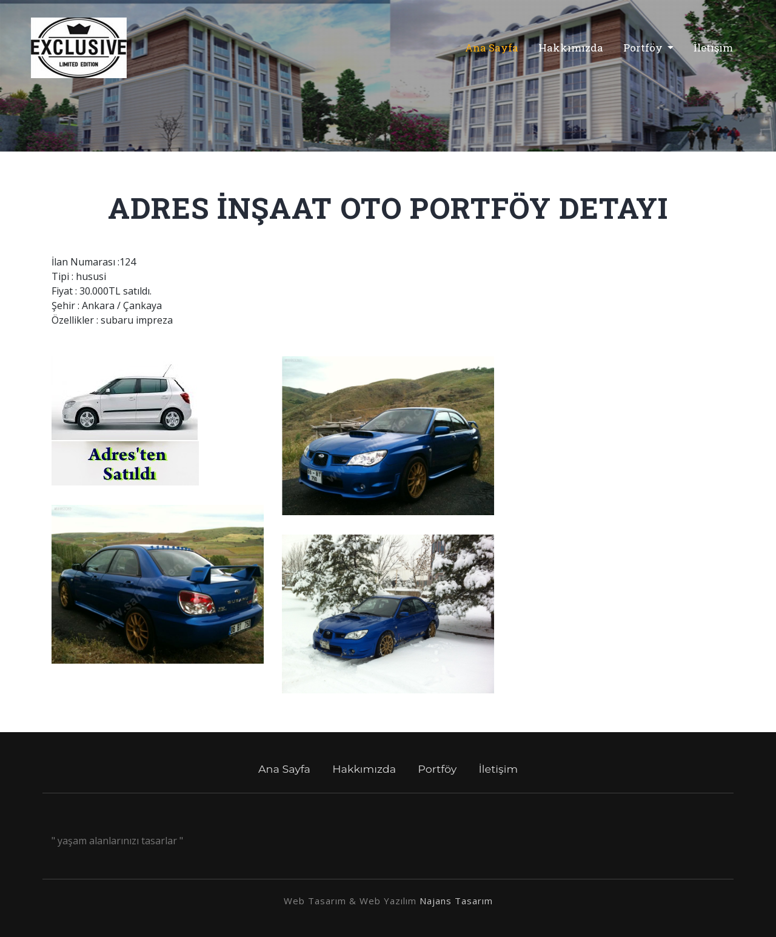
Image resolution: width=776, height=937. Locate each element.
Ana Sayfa (495, 47)
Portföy (644, 48)
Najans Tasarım (456, 901)
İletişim (713, 48)
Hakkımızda (570, 48)
